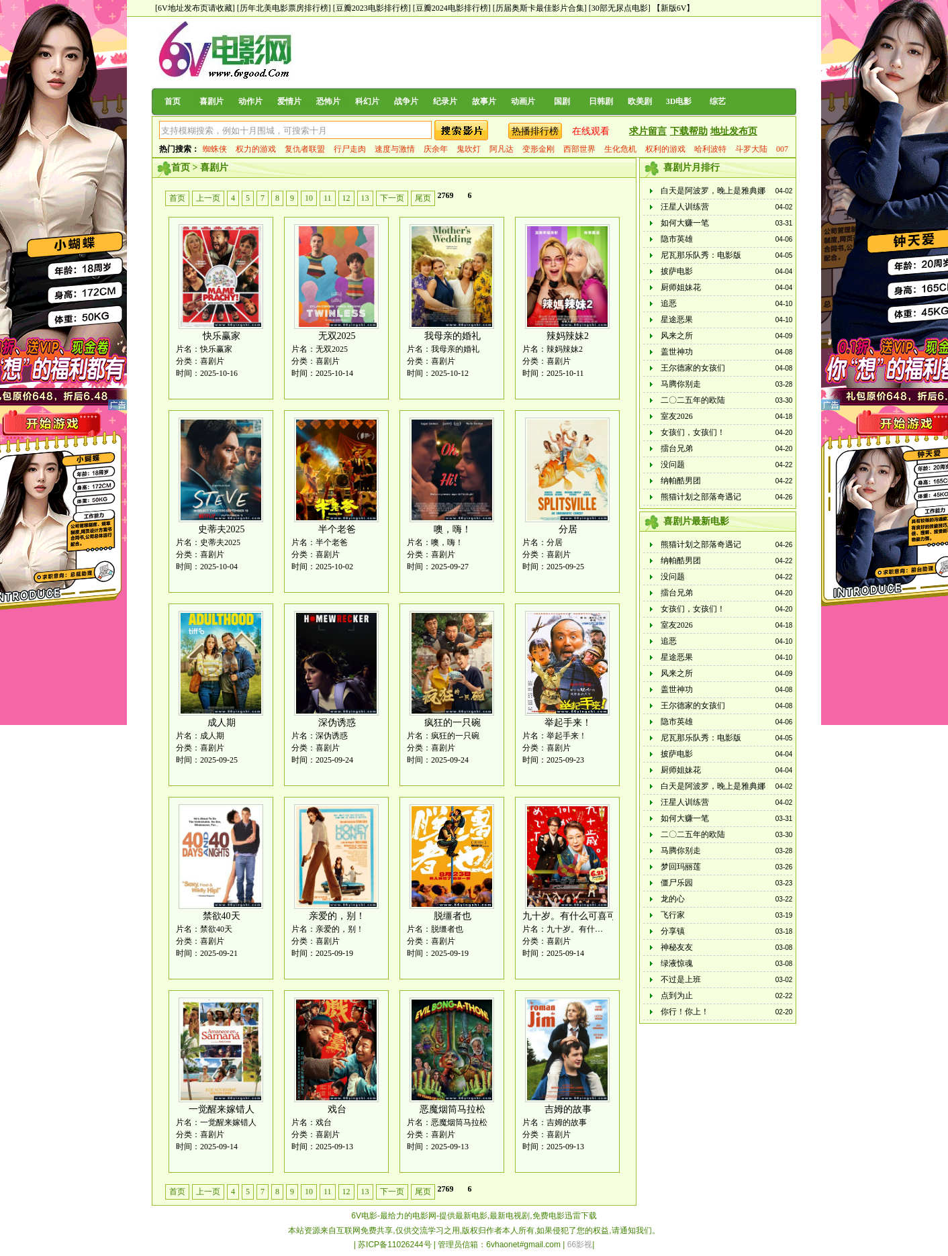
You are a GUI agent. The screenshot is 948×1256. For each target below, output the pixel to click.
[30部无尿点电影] (620, 8)
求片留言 (648, 131)
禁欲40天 (221, 916)
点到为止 (677, 995)
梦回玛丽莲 (681, 866)
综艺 (718, 101)
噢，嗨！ (452, 529)
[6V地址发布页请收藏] (195, 8)
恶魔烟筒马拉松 (452, 1109)
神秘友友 (677, 947)
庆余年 (436, 149)
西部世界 (579, 149)
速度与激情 (395, 149)
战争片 (406, 101)
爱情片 (289, 101)
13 (365, 198)
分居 (568, 529)
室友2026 (677, 416)
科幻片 (367, 101)
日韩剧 (601, 101)
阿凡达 (501, 149)
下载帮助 (689, 131)
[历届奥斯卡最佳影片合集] (540, 8)
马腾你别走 (681, 384)
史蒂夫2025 (221, 529)
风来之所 (677, 335)
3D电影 (679, 101)
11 (328, 198)
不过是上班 (681, 979)
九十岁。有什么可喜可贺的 (578, 916)
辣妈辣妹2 (568, 336)
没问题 (673, 464)
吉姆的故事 (567, 1109)
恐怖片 (328, 101)
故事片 (484, 101)
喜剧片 (211, 101)
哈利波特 (710, 149)
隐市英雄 (677, 239)
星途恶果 (677, 319)
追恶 (669, 303)
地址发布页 (733, 131)
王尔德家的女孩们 (693, 368)
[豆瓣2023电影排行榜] (372, 8)
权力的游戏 (256, 149)
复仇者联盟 (305, 149)
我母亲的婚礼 (452, 336)
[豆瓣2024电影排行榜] (452, 8)
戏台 (337, 1109)
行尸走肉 (350, 149)
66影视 (579, 1244)
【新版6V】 (674, 8)
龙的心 (673, 899)
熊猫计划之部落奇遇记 (701, 496)
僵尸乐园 (677, 882)
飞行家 (673, 915)
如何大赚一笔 (685, 223)
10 (309, 198)
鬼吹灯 (469, 149)
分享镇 (673, 931)
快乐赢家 (221, 336)
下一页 (392, 198)
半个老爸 (337, 529)
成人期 (221, 723)
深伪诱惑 (337, 723)
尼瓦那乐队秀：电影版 (701, 255)
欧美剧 (640, 101)
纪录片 (445, 101)
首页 (172, 101)
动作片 (250, 101)
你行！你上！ (685, 1011)
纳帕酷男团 (681, 480)
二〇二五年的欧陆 (693, 400)
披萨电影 (677, 271)
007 (782, 149)
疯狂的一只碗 (452, 723)
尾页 (423, 198)
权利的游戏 (665, 149)
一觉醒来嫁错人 (221, 1109)
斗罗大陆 (751, 149)
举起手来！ (567, 723)
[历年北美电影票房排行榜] (284, 8)
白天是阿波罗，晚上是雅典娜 (713, 190)
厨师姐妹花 (681, 287)
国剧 (562, 101)
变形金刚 (538, 149)
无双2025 (337, 336)
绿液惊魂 (677, 963)
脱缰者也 (452, 916)
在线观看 (591, 131)
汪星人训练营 (685, 206)
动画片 (523, 101)
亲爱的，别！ (337, 916)
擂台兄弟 (677, 448)
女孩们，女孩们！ (693, 432)
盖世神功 (677, 351)
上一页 (208, 198)
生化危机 (620, 149)
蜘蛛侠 (215, 149)
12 (346, 198)
